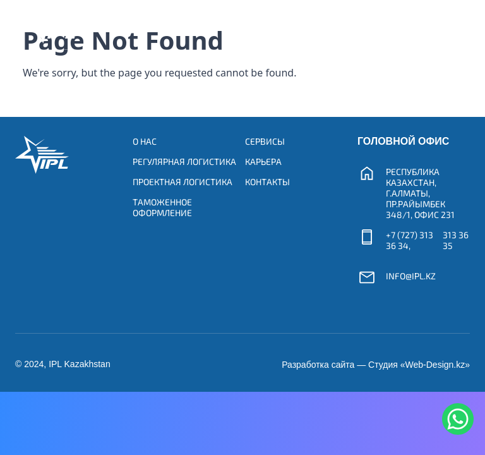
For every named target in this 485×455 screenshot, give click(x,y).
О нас (145, 141)
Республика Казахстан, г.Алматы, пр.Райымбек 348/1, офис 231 (420, 193)
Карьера (263, 161)
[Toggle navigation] (445, 25)
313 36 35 (456, 240)
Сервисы (265, 141)
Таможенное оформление (162, 207)
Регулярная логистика (184, 161)
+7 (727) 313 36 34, (409, 240)
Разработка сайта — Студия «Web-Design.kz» (376, 365)
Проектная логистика (182, 181)
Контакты (267, 181)
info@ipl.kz (411, 275)
